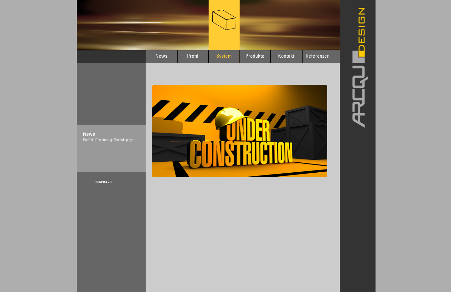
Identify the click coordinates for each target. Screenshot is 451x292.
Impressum (104, 181)
